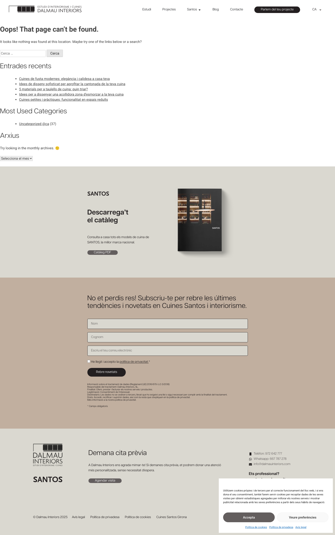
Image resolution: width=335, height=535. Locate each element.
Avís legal (300, 527)
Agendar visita (105, 480)
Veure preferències (302, 517)
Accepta (249, 517)
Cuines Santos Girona (171, 517)
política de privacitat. (134, 362)
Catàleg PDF (102, 252)
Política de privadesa (281, 527)
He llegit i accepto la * (120, 362)
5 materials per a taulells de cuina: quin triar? (53, 89)
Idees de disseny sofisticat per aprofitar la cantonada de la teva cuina (72, 84)
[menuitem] (317, 9)
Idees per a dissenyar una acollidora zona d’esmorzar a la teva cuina (71, 94)
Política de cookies (256, 527)
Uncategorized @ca (34, 124)
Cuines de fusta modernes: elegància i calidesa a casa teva (64, 79)
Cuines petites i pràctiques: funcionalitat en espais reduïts (63, 100)
